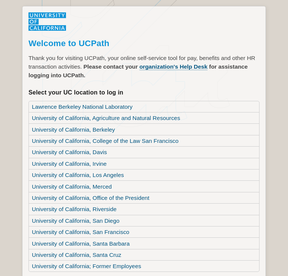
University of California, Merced (69, 180)
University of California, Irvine (67, 158)
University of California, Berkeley (71, 126)
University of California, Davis (67, 147)
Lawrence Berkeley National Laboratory (79, 104)
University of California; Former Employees (83, 256)
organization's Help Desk (165, 66)
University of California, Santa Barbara (78, 234)
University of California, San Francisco (77, 223)
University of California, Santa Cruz (74, 245)
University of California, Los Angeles (75, 169)
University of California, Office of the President (87, 191)
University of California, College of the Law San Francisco (101, 137)
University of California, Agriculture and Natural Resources (101, 115)
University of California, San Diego (73, 213)
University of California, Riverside (71, 202)
